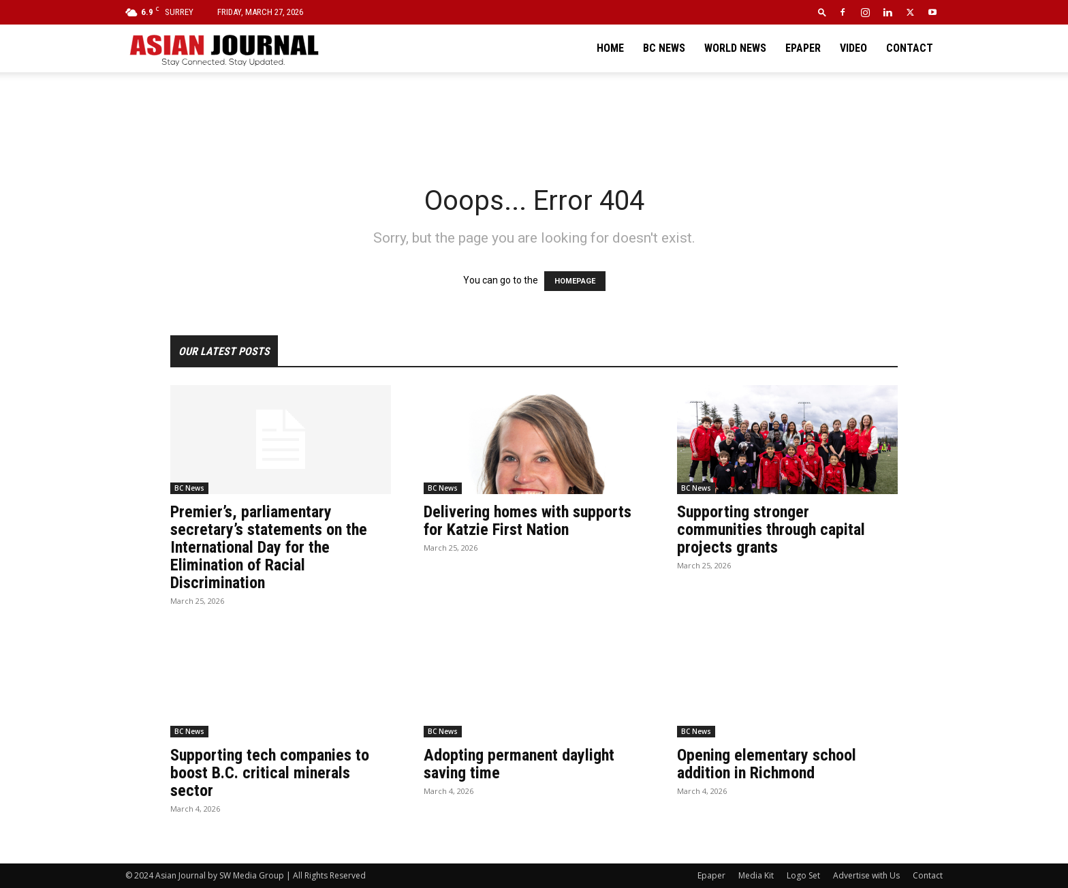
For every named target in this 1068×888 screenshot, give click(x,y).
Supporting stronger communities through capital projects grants (771, 529)
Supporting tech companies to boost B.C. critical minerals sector (269, 773)
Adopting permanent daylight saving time (519, 764)
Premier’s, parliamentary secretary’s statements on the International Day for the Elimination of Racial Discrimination (268, 547)
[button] (822, 12)
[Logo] (223, 48)
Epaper (803, 48)
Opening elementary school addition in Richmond (766, 764)
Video (853, 48)
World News (735, 48)
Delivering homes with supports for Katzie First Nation (527, 520)
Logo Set (803, 875)
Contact (909, 48)
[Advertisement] (534, 119)
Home (610, 48)
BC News (664, 48)
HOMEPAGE (574, 281)
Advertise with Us (866, 875)
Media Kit (756, 875)
